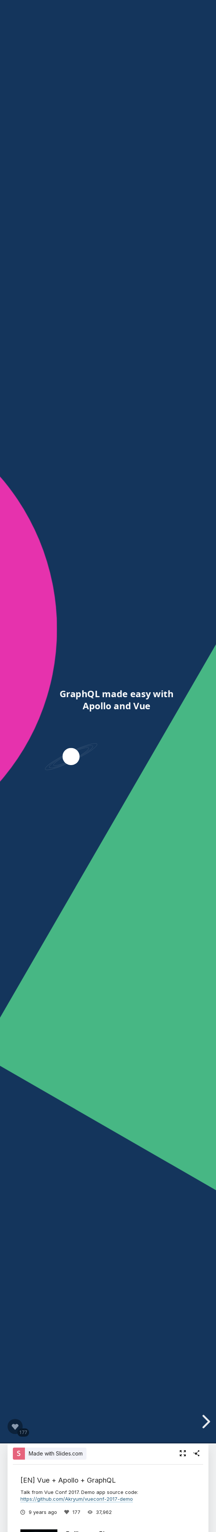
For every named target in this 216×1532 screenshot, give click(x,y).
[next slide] (209, 1421)
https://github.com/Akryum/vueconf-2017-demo (76, 1499)
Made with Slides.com (56, 1453)
